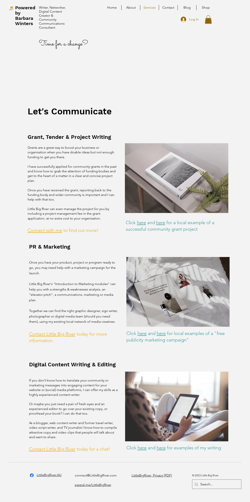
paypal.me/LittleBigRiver (93, 485)
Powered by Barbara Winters (25, 15)
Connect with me (45, 230)
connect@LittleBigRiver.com (96, 475)
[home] (11, 8)
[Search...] (216, 484)
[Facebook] (31, 475)
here (141, 222)
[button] (208, 19)
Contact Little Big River (52, 334)
